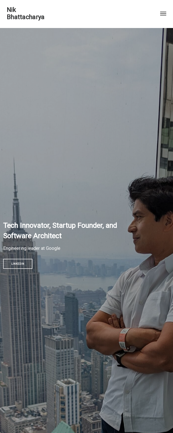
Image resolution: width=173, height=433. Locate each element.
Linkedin (17, 263)
